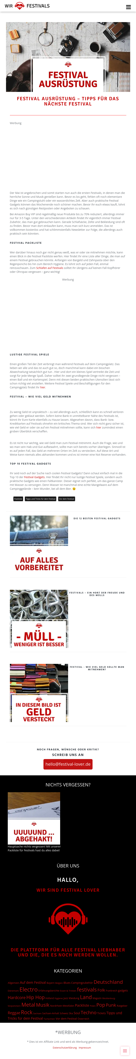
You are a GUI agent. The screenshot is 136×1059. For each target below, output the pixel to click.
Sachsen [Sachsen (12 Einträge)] (37, 1013)
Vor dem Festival (66, 499)
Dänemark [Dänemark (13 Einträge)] (13, 990)
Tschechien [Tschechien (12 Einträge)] (49, 1018)
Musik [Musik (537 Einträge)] (42, 1004)
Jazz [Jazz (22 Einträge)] (65, 998)
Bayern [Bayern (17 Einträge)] (51, 983)
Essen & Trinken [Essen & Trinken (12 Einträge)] (68, 990)
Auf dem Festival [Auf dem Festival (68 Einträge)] (33, 982)
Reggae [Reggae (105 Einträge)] (14, 1012)
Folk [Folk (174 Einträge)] (101, 990)
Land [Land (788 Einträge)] (86, 997)
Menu (126, 1049)
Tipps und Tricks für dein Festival (40, 499)
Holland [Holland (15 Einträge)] (49, 998)
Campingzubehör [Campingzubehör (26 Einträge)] (82, 983)
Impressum (85, 1047)
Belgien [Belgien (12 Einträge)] (59, 982)
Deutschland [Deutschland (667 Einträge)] (108, 981)
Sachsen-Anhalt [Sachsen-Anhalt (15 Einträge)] (50, 1013)
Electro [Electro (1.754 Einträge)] (28, 989)
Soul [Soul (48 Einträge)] (77, 1013)
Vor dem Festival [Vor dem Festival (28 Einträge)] (66, 1018)
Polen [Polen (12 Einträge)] (93, 1005)
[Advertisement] (68, 152)
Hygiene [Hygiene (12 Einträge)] (59, 998)
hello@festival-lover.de (67, 764)
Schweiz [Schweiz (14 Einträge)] (64, 1013)
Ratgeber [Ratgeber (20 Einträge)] (122, 1005)
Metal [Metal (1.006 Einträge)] (28, 1004)
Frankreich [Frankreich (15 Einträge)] (111, 990)
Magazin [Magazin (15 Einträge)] (97, 998)
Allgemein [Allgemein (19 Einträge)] (13, 983)
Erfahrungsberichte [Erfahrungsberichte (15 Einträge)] (48, 990)
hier (42, 387)
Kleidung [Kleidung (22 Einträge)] (74, 998)
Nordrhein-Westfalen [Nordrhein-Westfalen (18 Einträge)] (62, 1005)
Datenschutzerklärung (65, 1047)
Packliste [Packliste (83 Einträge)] (82, 1005)
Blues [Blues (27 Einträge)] (66, 983)
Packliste (18, 499)
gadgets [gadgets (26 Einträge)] (123, 990)
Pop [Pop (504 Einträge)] (100, 1005)
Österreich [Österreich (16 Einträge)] (83, 1018)
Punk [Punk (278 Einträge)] (111, 1005)
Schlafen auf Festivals (49, 268)
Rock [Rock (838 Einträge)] (26, 1012)
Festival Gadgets (34, 477)
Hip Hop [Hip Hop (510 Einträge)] (35, 997)
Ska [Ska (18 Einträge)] (71, 1013)
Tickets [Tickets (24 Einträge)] (101, 1013)
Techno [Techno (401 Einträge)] (89, 1012)
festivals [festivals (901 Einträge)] (87, 989)
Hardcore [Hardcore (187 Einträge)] (17, 997)
